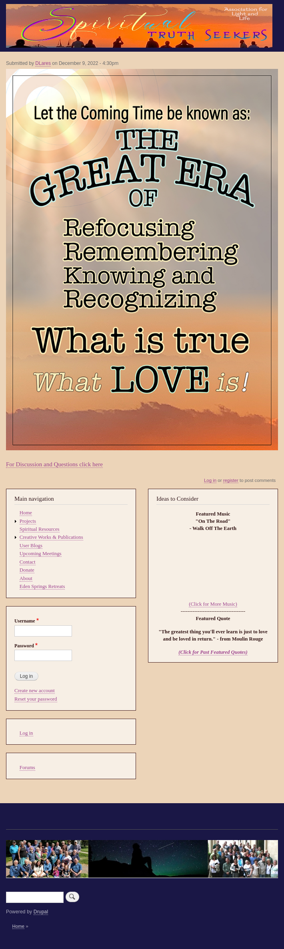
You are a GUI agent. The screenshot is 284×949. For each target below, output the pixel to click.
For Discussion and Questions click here (54, 464)
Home (26, 513)
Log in (210, 480)
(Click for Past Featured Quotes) (213, 652)
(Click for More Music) (213, 604)
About (26, 578)
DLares (43, 63)
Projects (28, 521)
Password (24, 646)
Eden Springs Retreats (42, 586)
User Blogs (31, 545)
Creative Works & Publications (51, 537)
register (230, 480)
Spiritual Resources (40, 529)
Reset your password (35, 699)
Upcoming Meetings (41, 553)
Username (24, 621)
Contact (28, 562)
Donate (27, 570)
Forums (27, 767)
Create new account (34, 690)
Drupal (41, 912)
